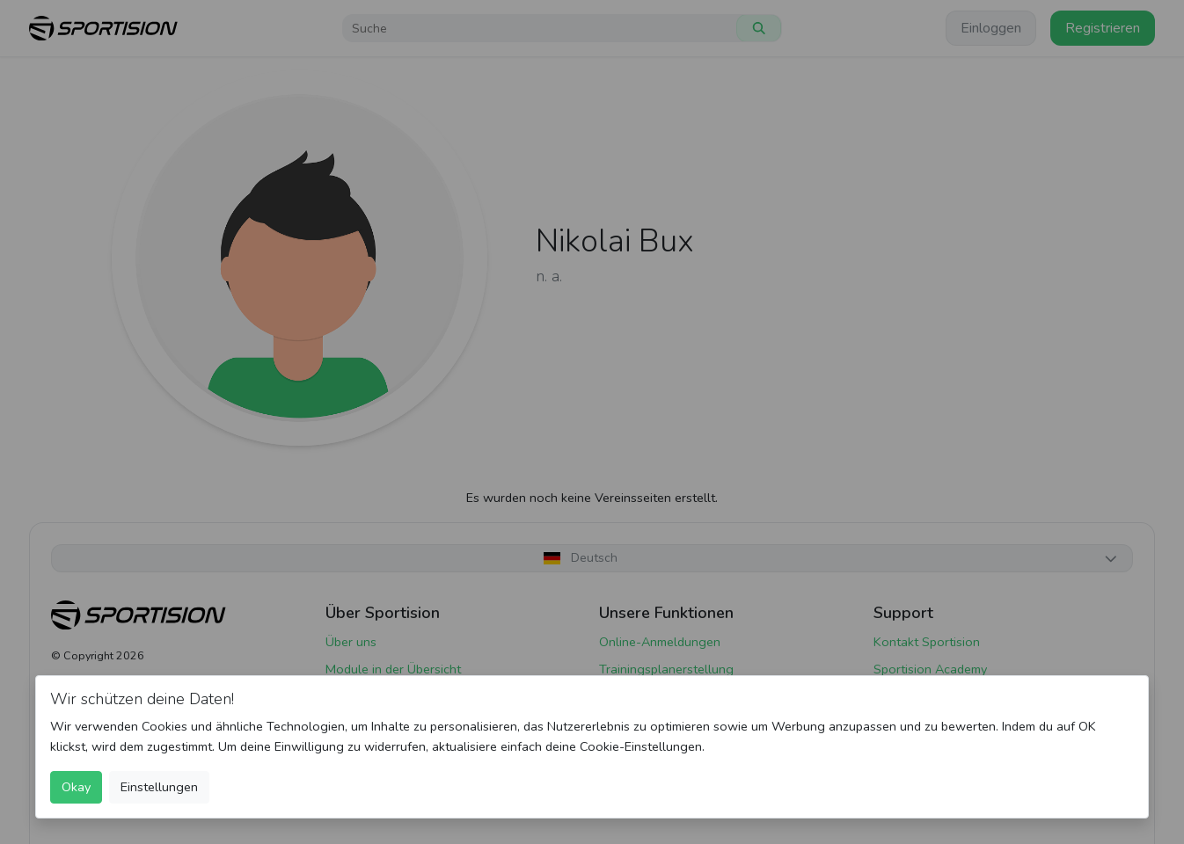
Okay (76, 787)
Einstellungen (159, 787)
